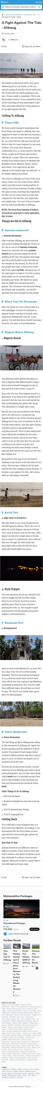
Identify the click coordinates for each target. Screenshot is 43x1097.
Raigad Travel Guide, (13, 1039)
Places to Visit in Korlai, (14, 1053)
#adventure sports (30, 1071)
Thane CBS (10, 122)
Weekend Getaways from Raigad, (21, 1035)
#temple (24, 1073)
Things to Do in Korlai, (28, 1053)
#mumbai (9, 1071)
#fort (31, 1069)
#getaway (31, 1073)
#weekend (18, 1073)
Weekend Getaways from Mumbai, (21, 1021)
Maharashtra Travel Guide (14, 15)
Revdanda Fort (12, 622)
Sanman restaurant (15, 230)
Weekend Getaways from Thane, (21, 1047)
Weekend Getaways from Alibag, (17, 1009)
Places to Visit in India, (28, 1019)
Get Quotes (34, 929)
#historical (13, 1077)
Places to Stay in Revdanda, (18, 1058)
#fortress (36, 1069)
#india (3, 1071)
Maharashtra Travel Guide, (19, 1043)
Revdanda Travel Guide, (16, 1017)
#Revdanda (5, 1077)
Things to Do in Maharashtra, (20, 1007)
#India (19, 1075)
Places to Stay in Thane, (15, 1049)
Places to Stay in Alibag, (14, 1011)
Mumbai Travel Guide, (14, 1025)
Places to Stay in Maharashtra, (20, 1041)
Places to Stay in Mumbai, (20, 1023)
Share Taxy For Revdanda (19, 301)
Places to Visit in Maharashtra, (11, 1005)
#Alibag (37, 1073)
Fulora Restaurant (14, 731)
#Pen (29, 1075)
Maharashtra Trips (30, 15)
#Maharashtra (12, 1075)
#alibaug (13, 1069)
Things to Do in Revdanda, (17, 1060)
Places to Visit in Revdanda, (22, 1015)
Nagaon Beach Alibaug (18, 332)
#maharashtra (6, 1069)
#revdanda (26, 1069)
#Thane (24, 1075)
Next (37, 968)
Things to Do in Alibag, (29, 1011)
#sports (4, 1073)
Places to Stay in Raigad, (16, 1037)
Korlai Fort (10, 512)
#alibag (19, 1069)
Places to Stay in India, (13, 1019)
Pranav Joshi (29, 966)
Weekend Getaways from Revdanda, (22, 1013)
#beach (21, 1071)
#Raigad (4, 1075)
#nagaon (15, 1071)
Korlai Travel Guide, (19, 1056)
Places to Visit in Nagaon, (16, 1027)
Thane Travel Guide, (13, 1051)
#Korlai (34, 1075)
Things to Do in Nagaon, (15, 1029)
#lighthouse (10, 1073)
